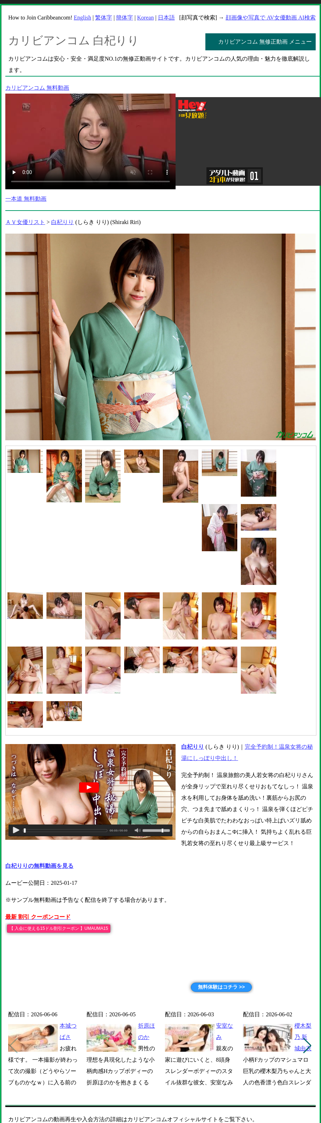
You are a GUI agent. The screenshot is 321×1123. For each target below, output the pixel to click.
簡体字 (124, 18)
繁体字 (103, 18)
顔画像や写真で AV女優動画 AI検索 (271, 18)
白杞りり (62, 222)
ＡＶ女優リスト (25, 222)
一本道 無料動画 (25, 199)
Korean (145, 18)
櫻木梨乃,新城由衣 (302, 1037)
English (82, 18)
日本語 (166, 18)
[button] (307, 1046)
